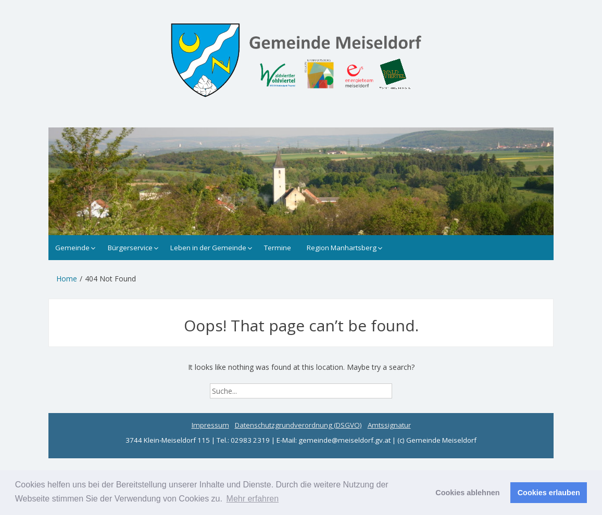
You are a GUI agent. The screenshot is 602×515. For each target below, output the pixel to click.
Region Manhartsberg (342, 247)
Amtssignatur (389, 425)
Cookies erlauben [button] (549, 492)
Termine (277, 247)
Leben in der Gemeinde (208, 247)
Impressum (210, 425)
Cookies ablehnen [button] (467, 492)
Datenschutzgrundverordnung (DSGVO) (298, 425)
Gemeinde (72, 247)
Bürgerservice (130, 247)
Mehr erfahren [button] (253, 498)
